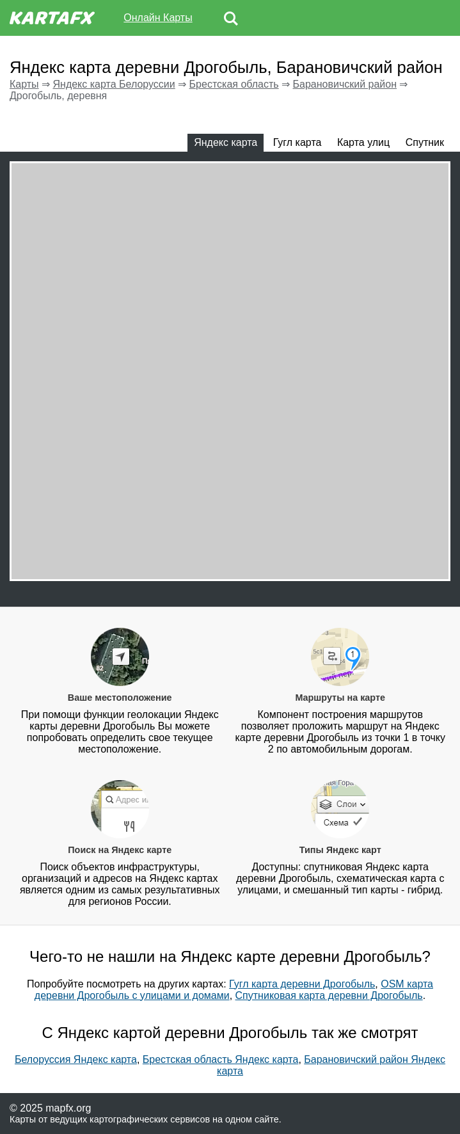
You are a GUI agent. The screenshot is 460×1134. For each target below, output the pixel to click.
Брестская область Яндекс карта (221, 1059)
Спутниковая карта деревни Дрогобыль (329, 995)
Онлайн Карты (157, 17)
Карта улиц (363, 142)
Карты (24, 84)
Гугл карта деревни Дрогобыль (302, 983)
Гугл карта (297, 142)
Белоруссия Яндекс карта (76, 1059)
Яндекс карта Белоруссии (113, 84)
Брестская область (234, 84)
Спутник (425, 142)
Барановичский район (345, 84)
